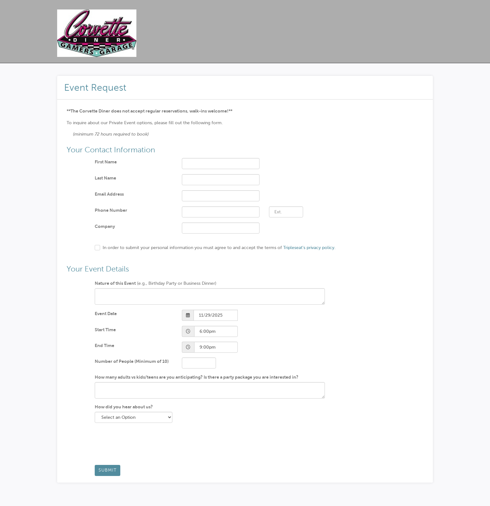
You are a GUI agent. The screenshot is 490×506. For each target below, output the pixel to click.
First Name (106, 161)
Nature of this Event (115, 283)
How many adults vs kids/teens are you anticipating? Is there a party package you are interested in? (196, 377)
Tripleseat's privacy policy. (309, 247)
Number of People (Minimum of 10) (132, 361)
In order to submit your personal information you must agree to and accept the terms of (219, 247)
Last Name (105, 177)
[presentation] (143, 446)
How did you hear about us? (124, 406)
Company (105, 226)
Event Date (106, 313)
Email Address (109, 194)
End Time (104, 345)
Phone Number (111, 210)
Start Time (105, 329)
